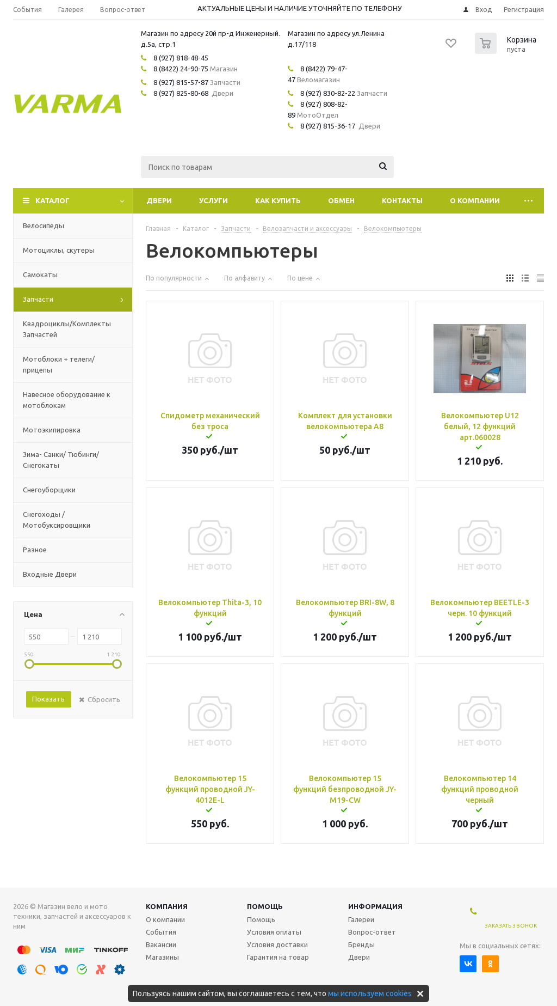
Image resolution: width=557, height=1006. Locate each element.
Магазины (162, 957)
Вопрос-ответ (372, 932)
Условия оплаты (274, 932)
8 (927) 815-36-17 (327, 126)
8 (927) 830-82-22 (327, 93)
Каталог (52, 200)
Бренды (361, 944)
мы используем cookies (370, 993)
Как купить (278, 200)
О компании (475, 200)
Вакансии (161, 944)
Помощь (265, 906)
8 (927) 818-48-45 (180, 58)
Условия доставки (277, 944)
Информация (375, 906)
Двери (159, 200)
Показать (48, 699)
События (161, 932)
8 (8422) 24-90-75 (180, 68)
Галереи (361, 919)
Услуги (213, 200)
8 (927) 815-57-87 (180, 82)
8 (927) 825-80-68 (180, 93)
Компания (167, 906)
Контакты (402, 200)
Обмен (341, 200)
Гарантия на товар (278, 957)
